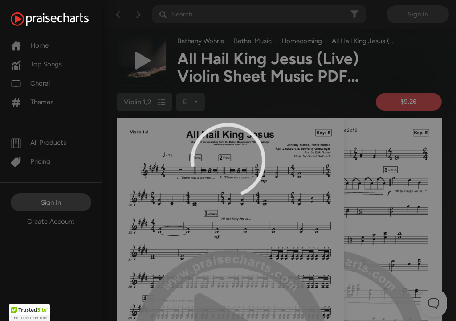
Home (30, 45)
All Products (38, 143)
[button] (29, 312)
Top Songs (36, 64)
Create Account (51, 222)
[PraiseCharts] (61, 19)
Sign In (51, 202)
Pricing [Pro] (30, 161)
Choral (30, 83)
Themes (32, 102)
